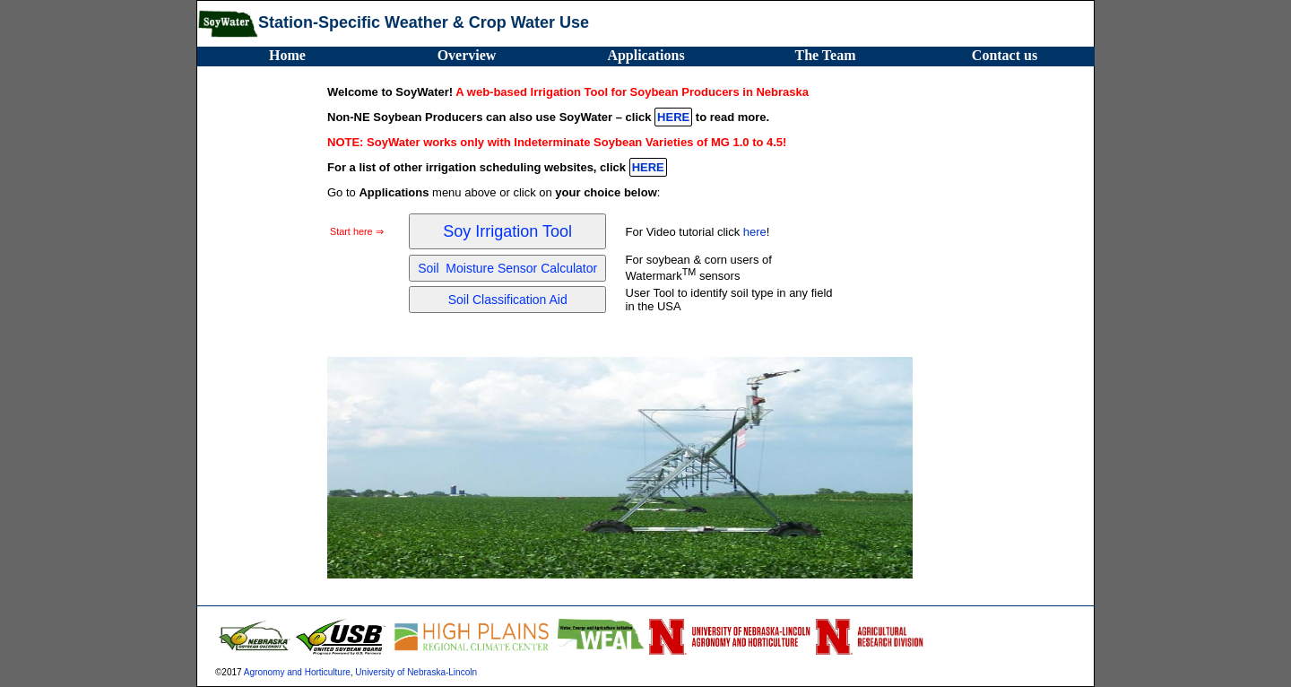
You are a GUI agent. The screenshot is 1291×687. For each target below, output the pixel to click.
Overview (467, 55)
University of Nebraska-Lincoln (416, 672)
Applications (645, 55)
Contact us (1004, 55)
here (755, 232)
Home (287, 55)
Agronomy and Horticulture (297, 672)
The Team (824, 55)
